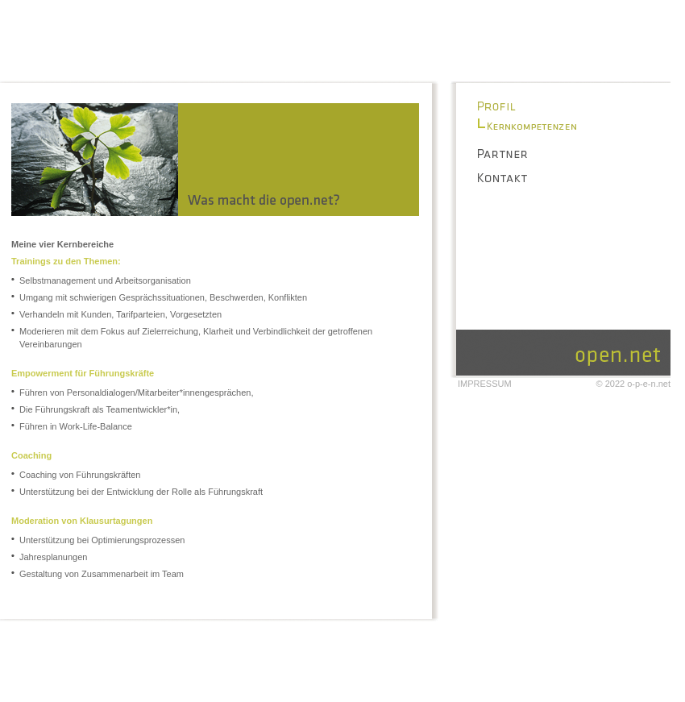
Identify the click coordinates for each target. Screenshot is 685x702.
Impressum (485, 383)
